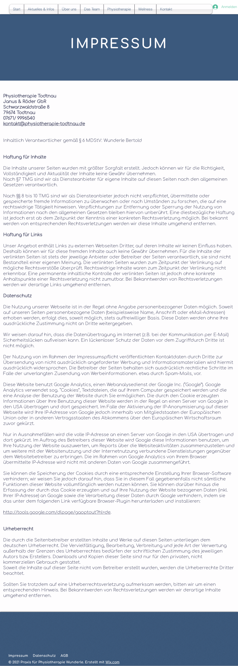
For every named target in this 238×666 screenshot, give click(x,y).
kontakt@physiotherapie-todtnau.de (44, 123)
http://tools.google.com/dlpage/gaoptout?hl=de (57, 512)
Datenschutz (44, 656)
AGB (64, 656)
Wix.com (112, 662)
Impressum (18, 656)
